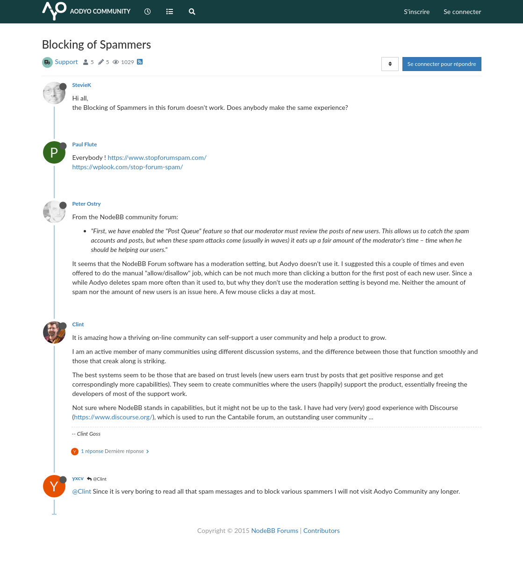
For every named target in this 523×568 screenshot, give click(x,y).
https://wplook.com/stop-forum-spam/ (127, 167)
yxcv (78, 478)
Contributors (321, 530)
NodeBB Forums (274, 530)
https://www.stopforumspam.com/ (157, 157)
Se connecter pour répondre (442, 63)
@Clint (96, 479)
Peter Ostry (86, 203)
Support (66, 61)
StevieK (81, 84)
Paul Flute (84, 144)
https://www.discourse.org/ (113, 417)
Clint (78, 324)
